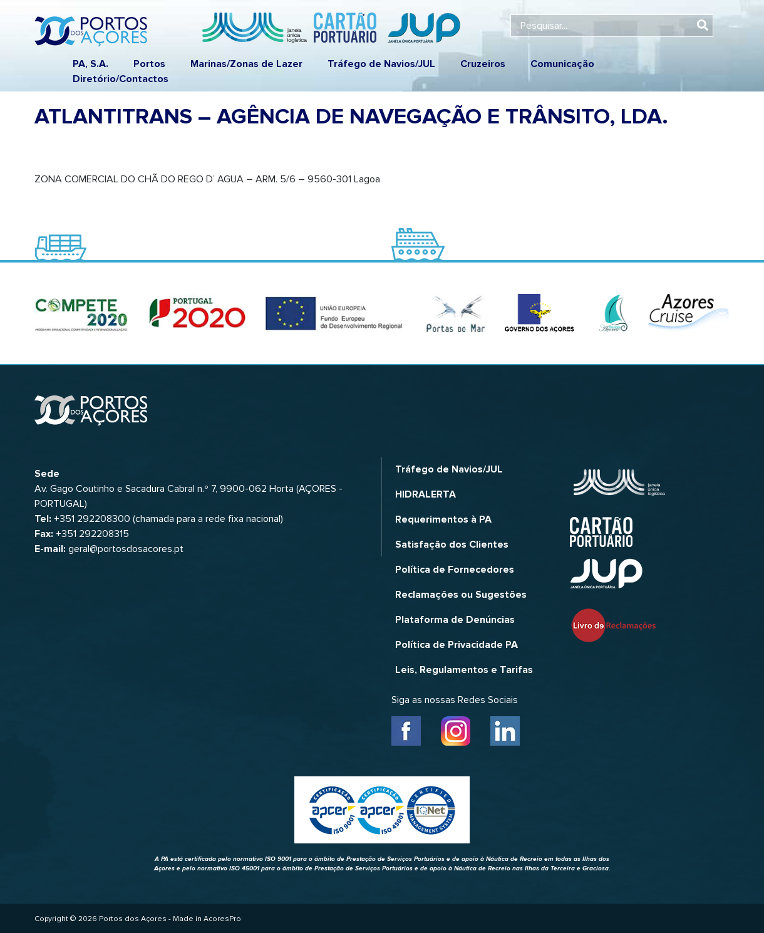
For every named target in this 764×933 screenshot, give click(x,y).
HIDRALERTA (425, 494)
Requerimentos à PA (443, 519)
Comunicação (562, 64)
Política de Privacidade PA (456, 645)
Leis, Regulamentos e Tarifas (464, 670)
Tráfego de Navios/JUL (381, 64)
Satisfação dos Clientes (451, 544)
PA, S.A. (90, 64)
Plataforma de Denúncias (455, 619)
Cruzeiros (482, 64)
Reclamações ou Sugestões (461, 594)
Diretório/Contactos (120, 79)
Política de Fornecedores (454, 569)
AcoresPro (222, 919)
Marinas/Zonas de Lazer (246, 64)
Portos (149, 64)
